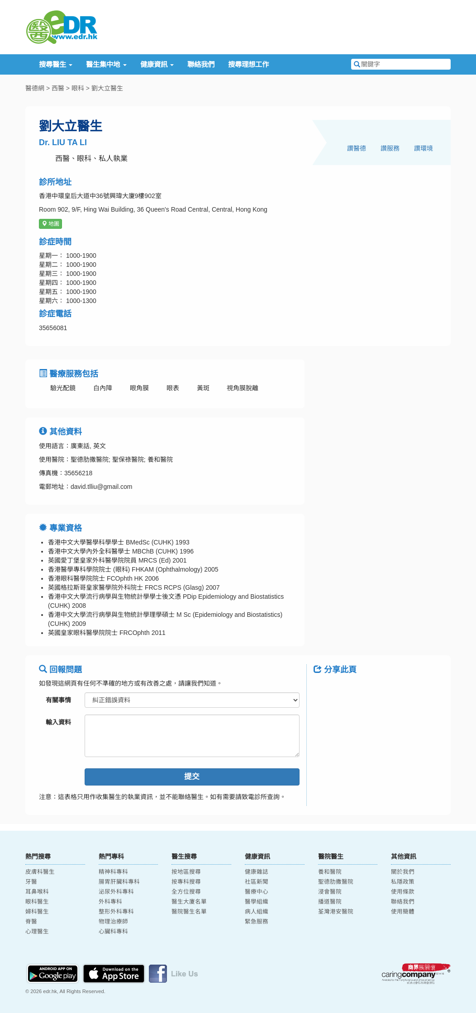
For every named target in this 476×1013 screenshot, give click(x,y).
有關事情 (58, 700)
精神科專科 (113, 872)
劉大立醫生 (107, 88)
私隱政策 (402, 882)
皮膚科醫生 (40, 872)
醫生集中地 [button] (106, 64)
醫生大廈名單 (189, 902)
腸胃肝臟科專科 (119, 882)
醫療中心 (256, 892)
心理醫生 (37, 931)
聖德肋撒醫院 (335, 882)
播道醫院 (330, 902)
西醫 (58, 88)
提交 (192, 776)
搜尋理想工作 (248, 64)
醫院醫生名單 (189, 912)
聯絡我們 (200, 64)
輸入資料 (58, 722)
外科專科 (110, 902)
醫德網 (34, 88)
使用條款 (402, 892)
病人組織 (256, 912)
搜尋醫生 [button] (55, 64)
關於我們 (402, 872)
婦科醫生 (37, 912)
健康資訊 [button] (157, 64)
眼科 (77, 88)
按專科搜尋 (186, 882)
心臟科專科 (113, 931)
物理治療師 (113, 921)
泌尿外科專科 (116, 892)
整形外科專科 (116, 912)
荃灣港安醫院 (335, 912)
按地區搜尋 (186, 872)
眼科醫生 (37, 902)
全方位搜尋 (186, 892)
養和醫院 (330, 872)
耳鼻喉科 (37, 892)
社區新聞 (256, 882)
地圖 (50, 224)
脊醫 (31, 921)
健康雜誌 (256, 872)
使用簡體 (402, 912)
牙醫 (31, 882)
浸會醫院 (330, 892)
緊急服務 (256, 921)
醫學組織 (256, 902)
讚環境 (423, 148)
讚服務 (390, 148)
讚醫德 (356, 148)
